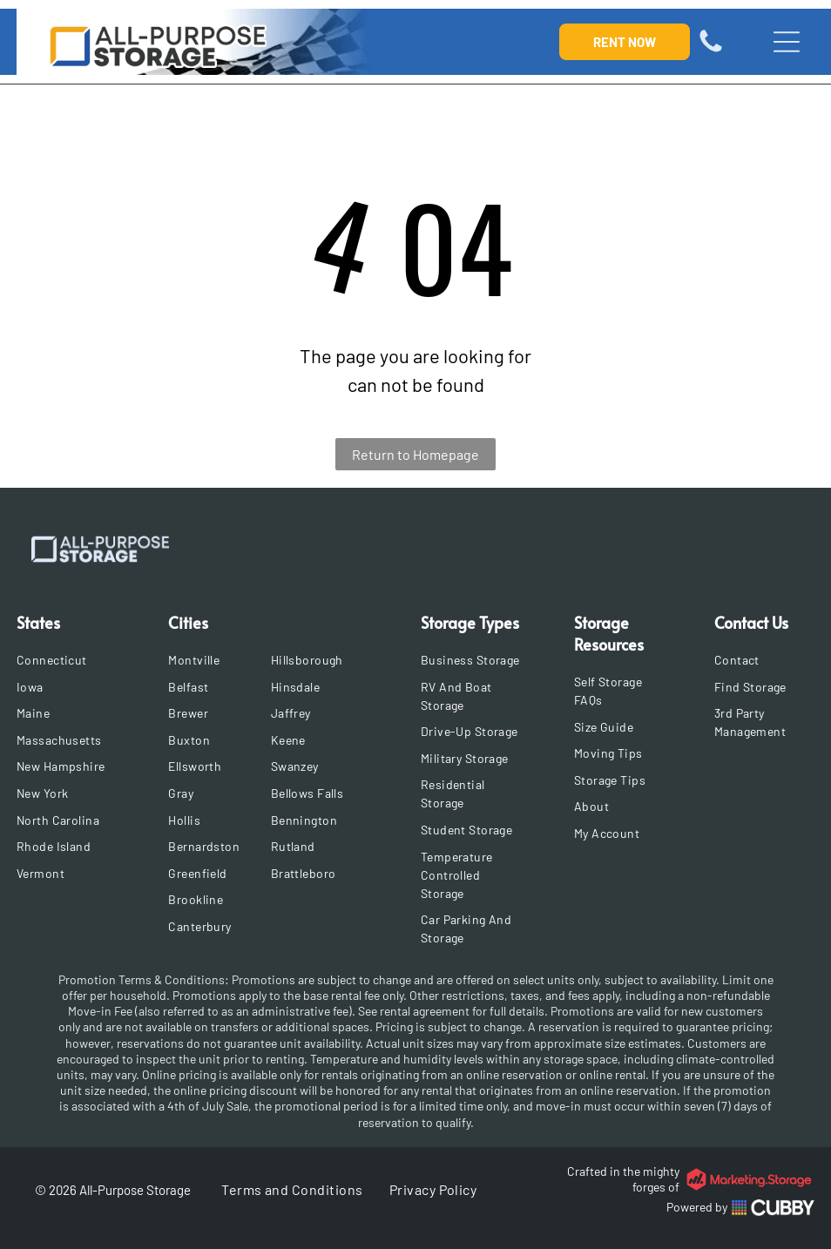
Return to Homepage (415, 454)
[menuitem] (73, 659)
